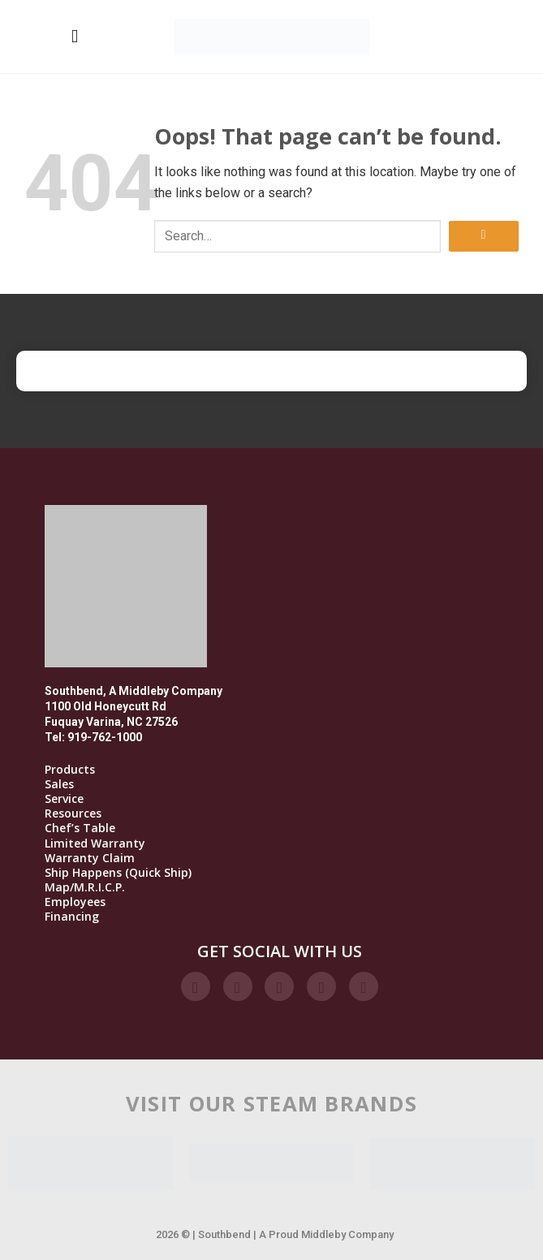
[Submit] (484, 236)
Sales (59, 784)
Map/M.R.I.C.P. (85, 887)
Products (70, 769)
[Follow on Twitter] (279, 986)
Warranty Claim (90, 858)
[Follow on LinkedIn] (321, 986)
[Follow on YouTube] (363, 986)
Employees (75, 902)
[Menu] (75, 36)
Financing (72, 916)
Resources (73, 813)
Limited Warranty (95, 843)
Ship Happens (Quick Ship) (118, 872)
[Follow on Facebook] (195, 986)
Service (64, 799)
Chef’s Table (80, 828)
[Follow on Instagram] (238, 986)
